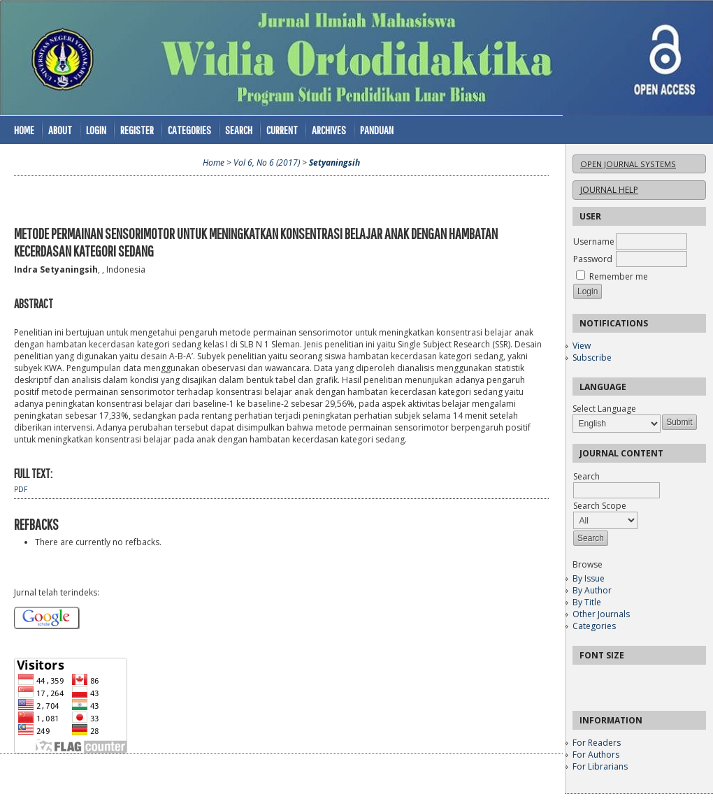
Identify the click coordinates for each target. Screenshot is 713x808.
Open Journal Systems (628, 164)
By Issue (588, 578)
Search (238, 129)
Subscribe (592, 357)
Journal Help (609, 190)
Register (137, 129)
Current (282, 129)
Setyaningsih (334, 162)
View (581, 346)
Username (593, 241)
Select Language (604, 408)
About (60, 129)
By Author (592, 590)
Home (24, 129)
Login (96, 129)
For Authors (595, 754)
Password (592, 259)
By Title (586, 602)
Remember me (618, 276)
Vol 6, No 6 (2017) (266, 162)
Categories (594, 626)
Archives (329, 129)
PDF (20, 489)
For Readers (596, 743)
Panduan (377, 129)
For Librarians (600, 766)
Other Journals (601, 614)
